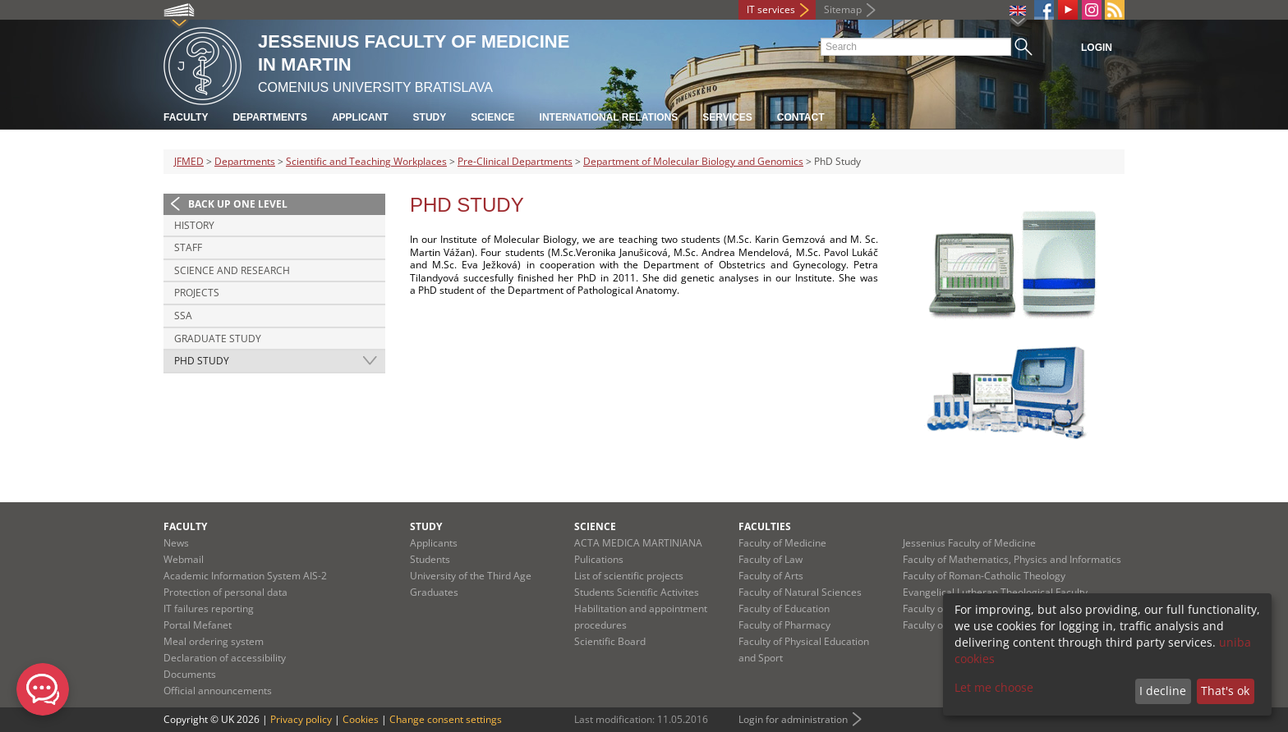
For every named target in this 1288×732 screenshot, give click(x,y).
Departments (269, 117)
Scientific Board (610, 641)
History (194, 225)
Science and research (232, 270)
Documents (189, 674)
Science (492, 117)
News (176, 543)
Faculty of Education (784, 608)
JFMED (189, 161)
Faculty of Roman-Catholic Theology (984, 576)
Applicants (434, 543)
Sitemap (843, 9)
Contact (801, 117)
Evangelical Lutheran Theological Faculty (995, 592)
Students (430, 559)
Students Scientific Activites (636, 592)
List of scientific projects (628, 576)
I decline (1162, 690)
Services (727, 117)
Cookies (361, 719)
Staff (188, 247)
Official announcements (217, 691)
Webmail (183, 559)
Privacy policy (301, 719)
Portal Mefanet (197, 625)
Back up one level (238, 204)
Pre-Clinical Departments (515, 161)
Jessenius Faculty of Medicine (969, 543)
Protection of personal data (225, 592)
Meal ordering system (213, 641)
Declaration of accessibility (224, 658)
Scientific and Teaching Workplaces (366, 161)
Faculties (764, 526)
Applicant (360, 117)
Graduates (434, 592)
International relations (609, 117)
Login (1096, 47)
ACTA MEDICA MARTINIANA (638, 543)
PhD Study (201, 361)
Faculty (185, 117)
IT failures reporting (208, 608)
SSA (183, 316)
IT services (771, 9)
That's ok (1225, 690)
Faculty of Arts (770, 576)
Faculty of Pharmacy (784, 625)
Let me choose (993, 687)
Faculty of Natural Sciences (800, 592)
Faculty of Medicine (782, 543)
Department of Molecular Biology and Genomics (693, 161)
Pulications (598, 559)
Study (430, 117)
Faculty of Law (770, 559)
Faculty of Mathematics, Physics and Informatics (1012, 559)
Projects (196, 293)
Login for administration (793, 719)
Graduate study (217, 338)
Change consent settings (445, 719)
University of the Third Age (470, 576)
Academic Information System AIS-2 (245, 576)
